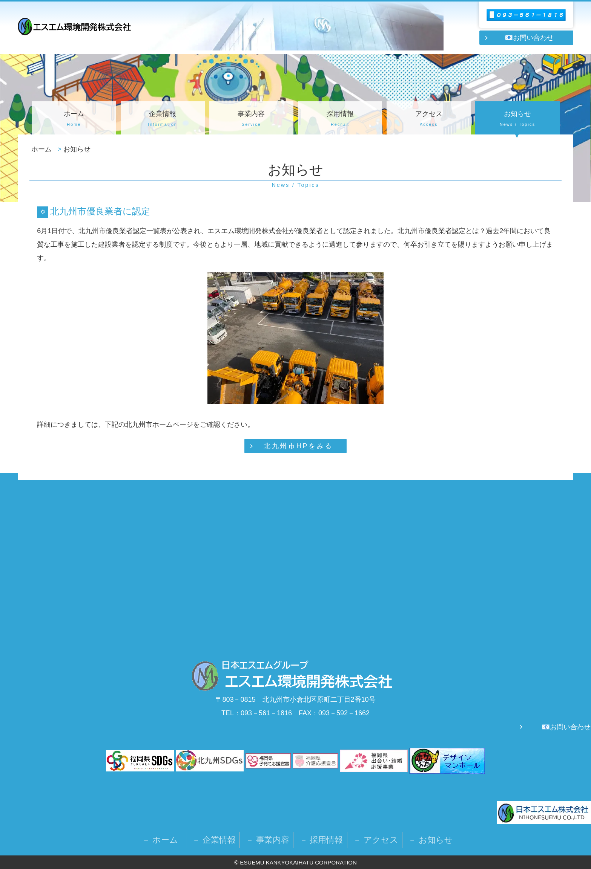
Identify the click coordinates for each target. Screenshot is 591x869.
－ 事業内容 (267, 840)
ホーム (74, 119)
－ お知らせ (430, 840)
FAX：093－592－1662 (331, 713)
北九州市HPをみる (298, 446)
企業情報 (163, 119)
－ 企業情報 (214, 840)
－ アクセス (375, 840)
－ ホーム (164, 840)
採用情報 (340, 119)
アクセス (429, 119)
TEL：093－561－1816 (256, 713)
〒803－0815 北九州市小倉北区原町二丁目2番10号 (295, 699)
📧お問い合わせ (529, 37)
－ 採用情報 (321, 840)
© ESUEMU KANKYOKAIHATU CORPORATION (295, 862)
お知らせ (517, 119)
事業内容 (251, 119)
